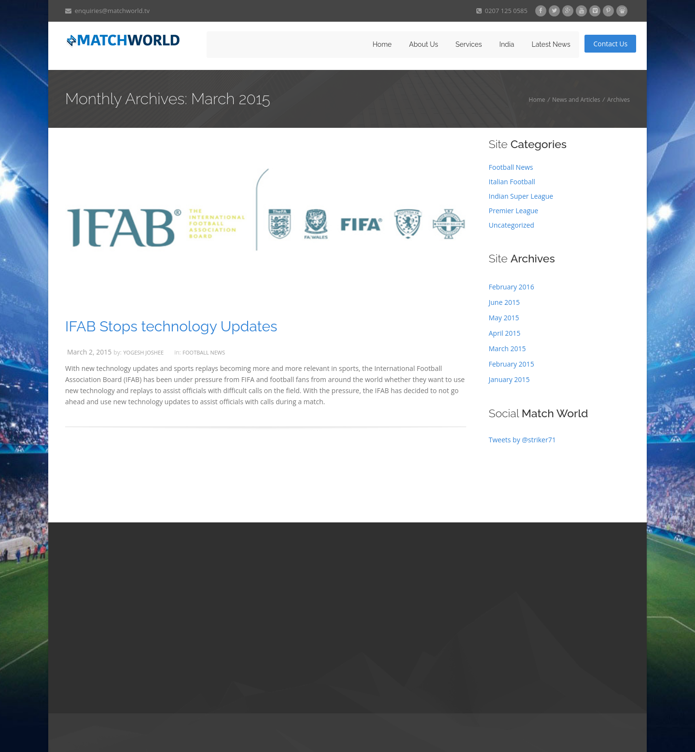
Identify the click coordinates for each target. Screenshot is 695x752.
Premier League (514, 210)
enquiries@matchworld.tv (107, 10)
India (506, 44)
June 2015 (504, 302)
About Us (423, 44)
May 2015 (504, 317)
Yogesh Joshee (143, 352)
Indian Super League (521, 196)
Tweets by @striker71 (522, 439)
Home (382, 44)
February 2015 (511, 364)
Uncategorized (511, 225)
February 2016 (511, 286)
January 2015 (509, 379)
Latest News (550, 44)
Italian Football (512, 181)
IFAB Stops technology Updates (171, 326)
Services (469, 44)
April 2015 (505, 333)
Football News (203, 352)
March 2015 (507, 348)
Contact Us (610, 43)
